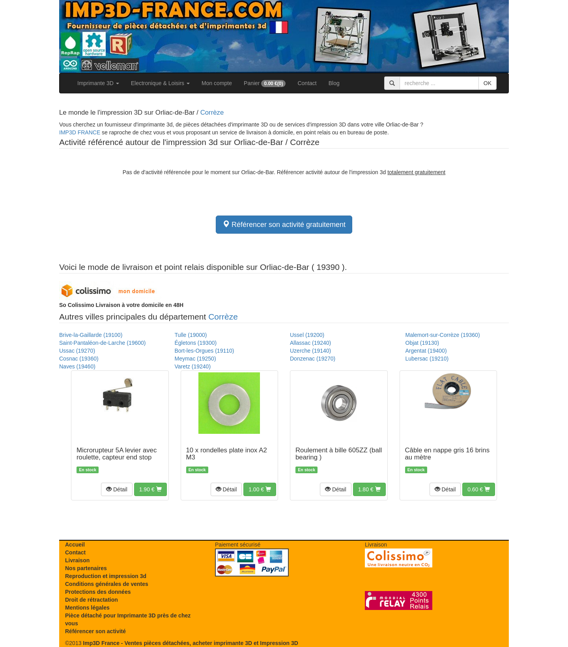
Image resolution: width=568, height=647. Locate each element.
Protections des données (98, 592)
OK (487, 83)
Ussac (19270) (77, 351)
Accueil (75, 544)
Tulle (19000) (191, 335)
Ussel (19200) (307, 335)
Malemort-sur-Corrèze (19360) (442, 335)
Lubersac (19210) (427, 358)
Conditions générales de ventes (106, 584)
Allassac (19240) (310, 343)
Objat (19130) (422, 343)
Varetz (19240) (193, 366)
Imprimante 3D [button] (98, 83)
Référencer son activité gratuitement (284, 224)
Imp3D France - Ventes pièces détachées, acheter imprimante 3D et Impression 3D (190, 643)
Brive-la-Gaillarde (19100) (90, 335)
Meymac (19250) (195, 358)
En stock (87, 469)
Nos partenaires (86, 568)
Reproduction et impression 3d (105, 576)
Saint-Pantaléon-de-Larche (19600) (102, 343)
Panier (265, 83)
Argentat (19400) (426, 351)
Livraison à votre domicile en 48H (121, 305)
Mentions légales (87, 607)
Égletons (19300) (196, 343)
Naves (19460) (77, 366)
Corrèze (212, 112)
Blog (334, 83)
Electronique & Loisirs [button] (160, 83)
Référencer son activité (95, 631)
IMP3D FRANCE (79, 132)
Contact (306, 83)
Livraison (77, 560)
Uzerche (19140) (310, 351)
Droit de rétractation (91, 600)
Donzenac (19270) (312, 358)
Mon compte (217, 83)
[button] (117, 489)
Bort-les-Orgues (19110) (204, 351)
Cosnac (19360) (79, 358)
